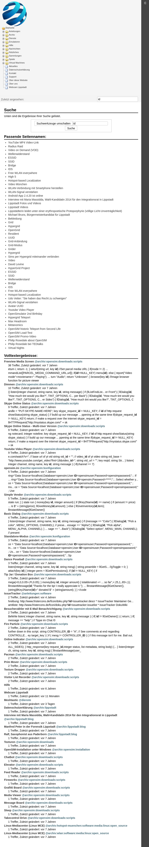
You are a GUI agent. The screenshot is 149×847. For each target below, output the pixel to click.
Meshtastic (11, 700)
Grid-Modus (15, 245)
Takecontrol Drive (15, 817)
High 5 (12, 176)
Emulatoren (14, 42)
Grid (10, 222)
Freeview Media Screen (19, 361)
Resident (13, 233)
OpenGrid (14, 230)
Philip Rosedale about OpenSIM (27, 340)
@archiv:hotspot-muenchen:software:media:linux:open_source (86, 825)
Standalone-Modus (16, 536)
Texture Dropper (14, 669)
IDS (10, 169)
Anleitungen (14, 31)
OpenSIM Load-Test (20, 332)
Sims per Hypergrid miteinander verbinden (33, 256)
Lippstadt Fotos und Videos (24, 203)
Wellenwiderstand (18, 154)
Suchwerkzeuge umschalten (53, 123)
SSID (11, 161)
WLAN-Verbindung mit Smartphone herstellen (35, 188)
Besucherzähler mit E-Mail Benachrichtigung (33, 608)
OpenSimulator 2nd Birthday (25, 313)
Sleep (7, 810)
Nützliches (14, 52)
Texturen (9, 742)
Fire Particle (12, 623)
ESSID (12, 157)
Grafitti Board (13, 787)
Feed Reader (12, 772)
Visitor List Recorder (17, 677)
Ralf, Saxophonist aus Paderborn (25, 734)
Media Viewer (12, 795)
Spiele (12, 59)
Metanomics (15, 325)
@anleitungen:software (36, 593)
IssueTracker (12, 593)
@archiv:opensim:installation (71, 749)
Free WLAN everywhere (22, 173)
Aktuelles (13, 66)
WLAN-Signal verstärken (23, 192)
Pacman (9, 654)
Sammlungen (15, 56)
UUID (11, 237)
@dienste (25, 700)
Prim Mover (11, 662)
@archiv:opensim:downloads (35, 742)
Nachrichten (14, 49)
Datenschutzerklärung (19, 70)
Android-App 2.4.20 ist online (25, 195)
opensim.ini (11, 468)
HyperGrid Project (19, 268)
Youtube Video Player (21, 309)
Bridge (12, 165)
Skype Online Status (17, 403)
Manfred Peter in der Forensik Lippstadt (29, 726)
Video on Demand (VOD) (23, 150)
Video (11, 260)
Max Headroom (17, 321)
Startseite (9, 28)
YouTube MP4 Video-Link (23, 142)
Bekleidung (15, 218)
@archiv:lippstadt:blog (19, 719)
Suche (136, 99)
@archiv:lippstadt (44, 707)
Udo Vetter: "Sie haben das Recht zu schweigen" (37, 298)
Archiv (12, 35)
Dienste (12, 38)
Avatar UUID (15, 306)
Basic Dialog (12, 513)
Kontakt (12, 73)
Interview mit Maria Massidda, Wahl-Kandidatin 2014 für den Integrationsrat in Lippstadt (60, 199)
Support (12, 77)
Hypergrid (14, 226)
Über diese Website (18, 80)
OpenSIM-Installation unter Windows (27, 749)
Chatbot (9, 757)
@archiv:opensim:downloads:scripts (58, 361)
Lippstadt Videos (18, 207)
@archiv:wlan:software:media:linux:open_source (77, 833)
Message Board (14, 802)
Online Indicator (14, 639)
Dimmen (9, 384)
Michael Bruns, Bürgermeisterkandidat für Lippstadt (39, 214)
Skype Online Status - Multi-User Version (30, 426)
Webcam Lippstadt (18, 87)
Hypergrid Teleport (19, 317)
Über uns (13, 84)
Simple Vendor (13, 494)
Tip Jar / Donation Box (18, 574)
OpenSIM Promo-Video (22, 336)
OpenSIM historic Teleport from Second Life (34, 328)
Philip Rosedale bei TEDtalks (25, 344)
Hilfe (11, 45)
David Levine (16, 264)
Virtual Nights (16, 347)
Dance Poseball (14, 559)
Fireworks (10, 779)
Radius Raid (15, 146)
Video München (17, 184)
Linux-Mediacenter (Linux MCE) (24, 825)
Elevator (9, 764)
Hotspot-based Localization (24, 180)
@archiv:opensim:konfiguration (40, 468)
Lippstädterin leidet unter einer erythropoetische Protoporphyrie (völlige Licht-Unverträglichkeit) (65, 211)
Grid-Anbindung (17, 241)
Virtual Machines (17, 63)
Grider (12, 249)
